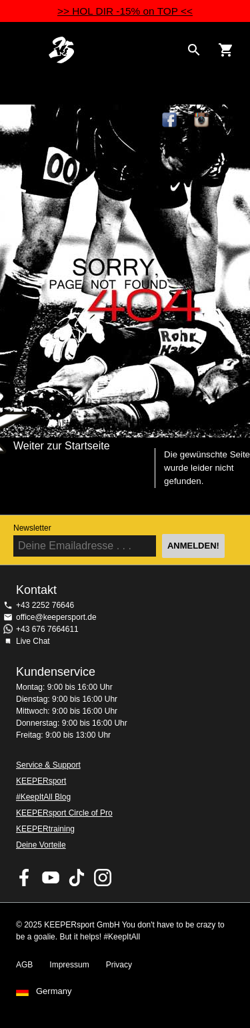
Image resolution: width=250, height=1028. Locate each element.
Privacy (119, 964)
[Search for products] (194, 50)
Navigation (21, 50)
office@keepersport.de (56, 617)
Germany (53, 991)
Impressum (69, 964)
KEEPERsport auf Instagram (202, 120)
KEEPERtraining (45, 829)
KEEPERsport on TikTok (76, 877)
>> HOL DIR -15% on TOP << (125, 11)
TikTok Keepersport (234, 120)
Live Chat (33, 641)
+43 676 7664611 (47, 629)
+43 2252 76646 (45, 605)
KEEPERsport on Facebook (24, 877)
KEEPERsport (41, 781)
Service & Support (48, 765)
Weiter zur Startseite (61, 445)
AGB (24, 964)
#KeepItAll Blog (43, 797)
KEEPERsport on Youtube (50, 877)
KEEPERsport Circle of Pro (64, 813)
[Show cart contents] (226, 50)
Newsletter (32, 528)
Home (114, 50)
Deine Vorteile (41, 845)
